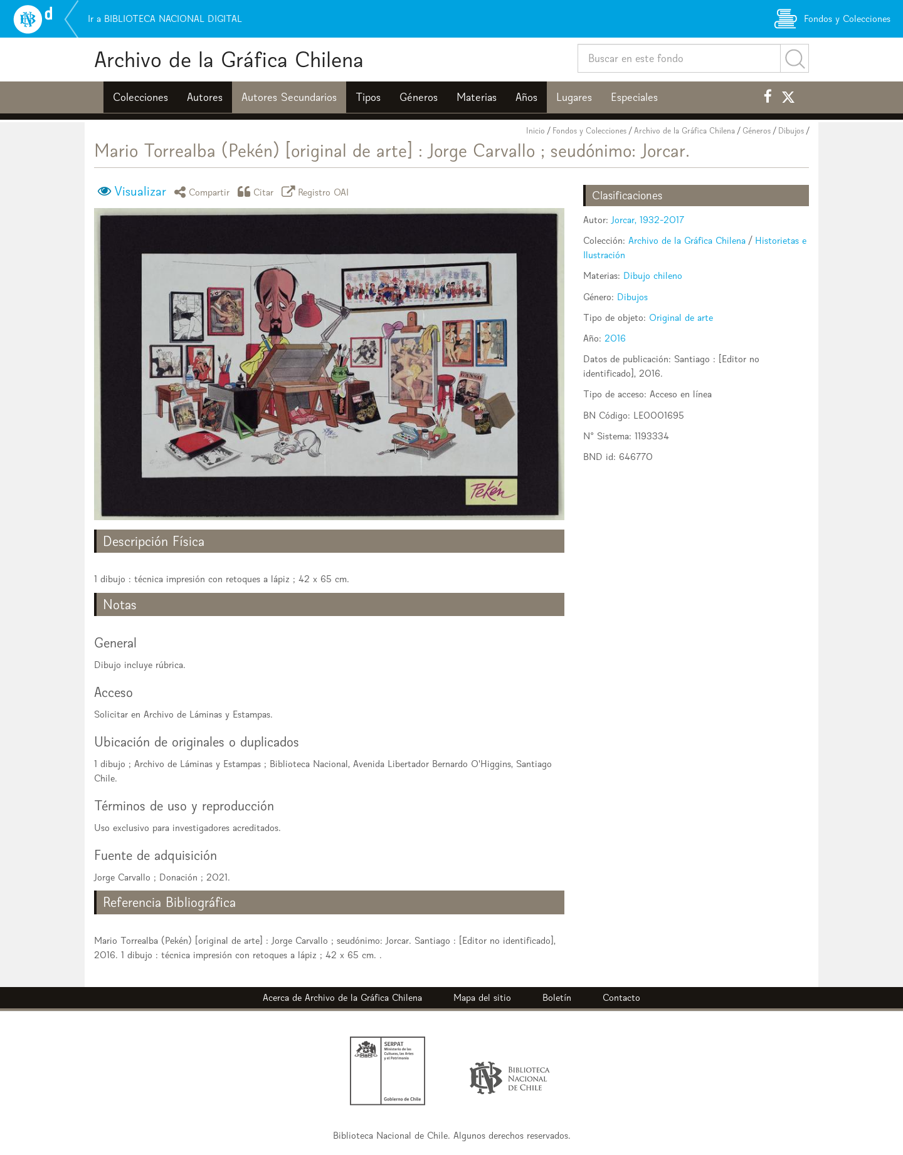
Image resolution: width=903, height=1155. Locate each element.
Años (526, 97)
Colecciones (140, 97)
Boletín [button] (556, 997)
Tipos (368, 97)
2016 (615, 338)
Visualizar (140, 191)
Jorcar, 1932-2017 (647, 220)
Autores (205, 97)
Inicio (535, 130)
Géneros (418, 97)
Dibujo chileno (652, 275)
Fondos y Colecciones (589, 130)
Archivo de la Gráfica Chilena (229, 59)
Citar (258, 191)
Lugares (574, 97)
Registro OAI (317, 191)
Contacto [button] (621, 997)
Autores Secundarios (289, 97)
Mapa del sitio (482, 997)
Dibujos (791, 130)
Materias (477, 97)
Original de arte (681, 317)
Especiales (634, 97)
